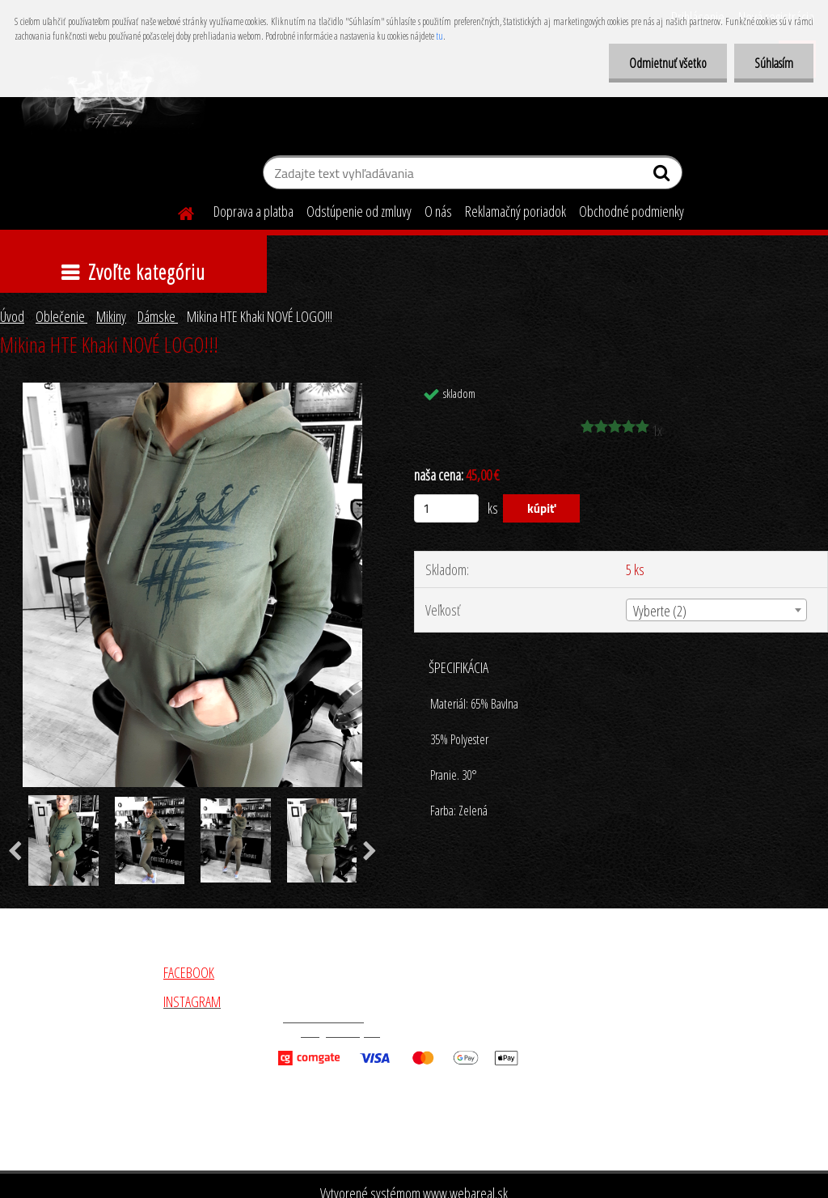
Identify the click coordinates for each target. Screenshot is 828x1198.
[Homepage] (176, 211)
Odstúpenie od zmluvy (359, 211)
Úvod (12, 316)
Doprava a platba (253, 211)
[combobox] (716, 610)
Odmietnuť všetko (668, 63)
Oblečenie (61, 316)
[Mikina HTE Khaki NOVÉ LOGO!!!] (192, 390)
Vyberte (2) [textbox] (659, 610)
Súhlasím (773, 63)
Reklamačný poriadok (515, 211)
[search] (663, 176)
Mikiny (111, 316)
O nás (438, 211)
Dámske (157, 316)
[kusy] (446, 508)
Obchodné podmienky (631, 211)
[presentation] (370, 851)
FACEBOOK (188, 972)
